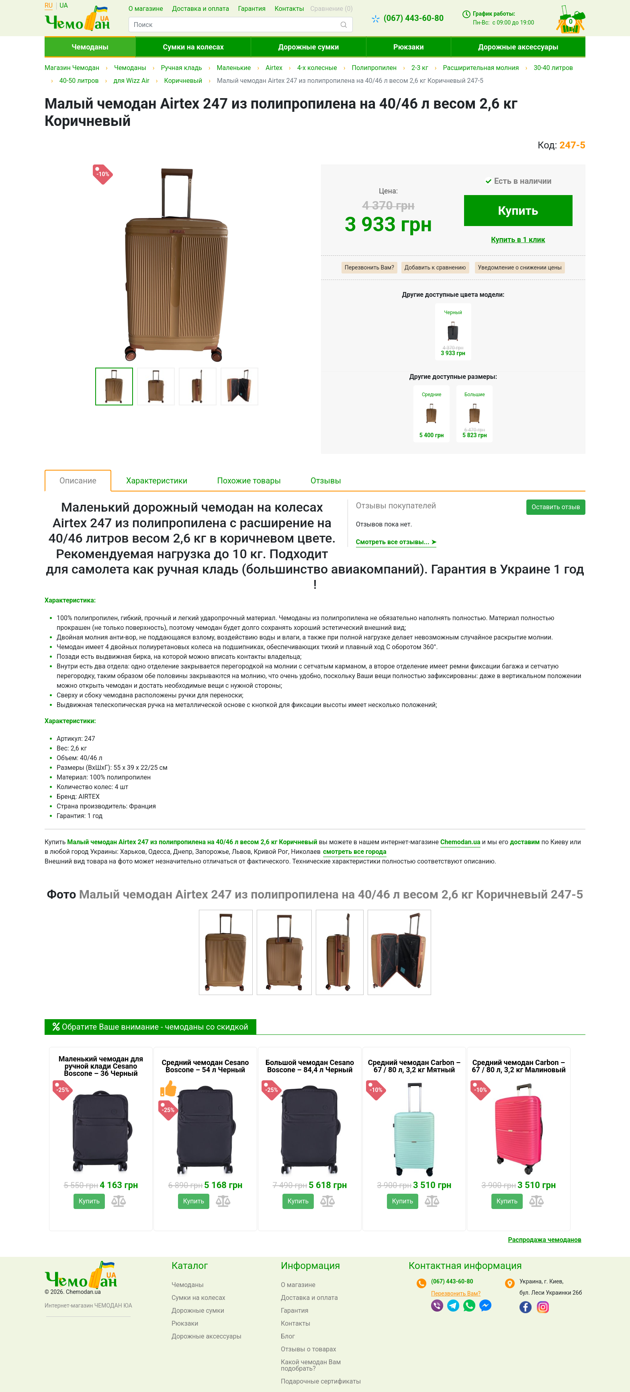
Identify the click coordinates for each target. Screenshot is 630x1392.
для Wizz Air (131, 80)
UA (63, 5)
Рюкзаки (408, 47)
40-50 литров (79, 80)
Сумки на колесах (193, 47)
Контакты (289, 8)
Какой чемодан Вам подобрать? (311, 1365)
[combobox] (241, 24)
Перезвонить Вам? (369, 267)
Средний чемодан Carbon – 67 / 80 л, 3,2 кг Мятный (414, 1066)
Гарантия (252, 8)
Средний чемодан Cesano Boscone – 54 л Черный (205, 1066)
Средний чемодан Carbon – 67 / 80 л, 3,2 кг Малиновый (519, 1066)
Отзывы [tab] (326, 480)
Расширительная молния (481, 68)
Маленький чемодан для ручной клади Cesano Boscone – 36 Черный (101, 1066)
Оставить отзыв (556, 507)
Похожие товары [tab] (249, 480)
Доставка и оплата (200, 8)
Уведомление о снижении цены (520, 267)
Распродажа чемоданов (544, 1240)
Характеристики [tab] (157, 480)
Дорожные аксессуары (518, 47)
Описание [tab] (77, 480)
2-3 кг (419, 68)
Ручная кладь (181, 68)
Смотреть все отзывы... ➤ (396, 542)
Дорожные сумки (308, 47)
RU (49, 5)
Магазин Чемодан (72, 68)
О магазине (146, 8)
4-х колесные (317, 68)
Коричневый (183, 80)
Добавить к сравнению (435, 267)
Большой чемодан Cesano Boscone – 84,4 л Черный (310, 1066)
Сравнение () (331, 8)
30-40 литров (553, 68)
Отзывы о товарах (308, 1349)
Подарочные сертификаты (321, 1381)
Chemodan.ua (460, 842)
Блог (288, 1336)
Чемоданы (90, 47)
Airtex (274, 68)
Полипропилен (374, 68)
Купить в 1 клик (518, 239)
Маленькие (234, 68)
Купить (518, 211)
